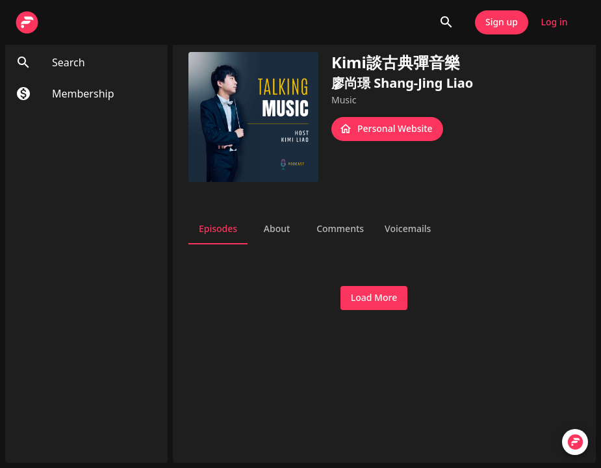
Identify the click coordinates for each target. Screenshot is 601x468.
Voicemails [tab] (407, 228)
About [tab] (277, 228)
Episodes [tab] (218, 228)
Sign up (501, 22)
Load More (373, 298)
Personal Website (387, 129)
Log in (554, 22)
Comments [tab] (340, 228)
